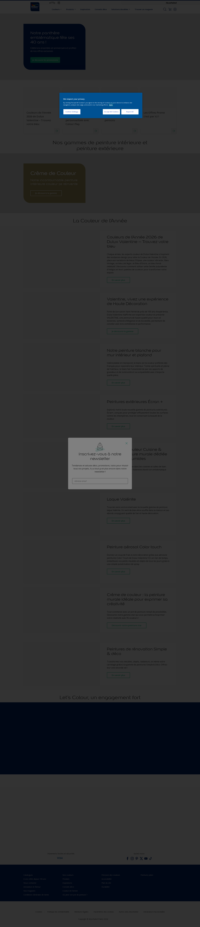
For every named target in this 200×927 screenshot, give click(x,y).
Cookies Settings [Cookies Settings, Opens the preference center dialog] (71, 112)
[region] (100, 105)
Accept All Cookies (111, 112)
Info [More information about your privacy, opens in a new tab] (110, 105)
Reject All (130, 112)
